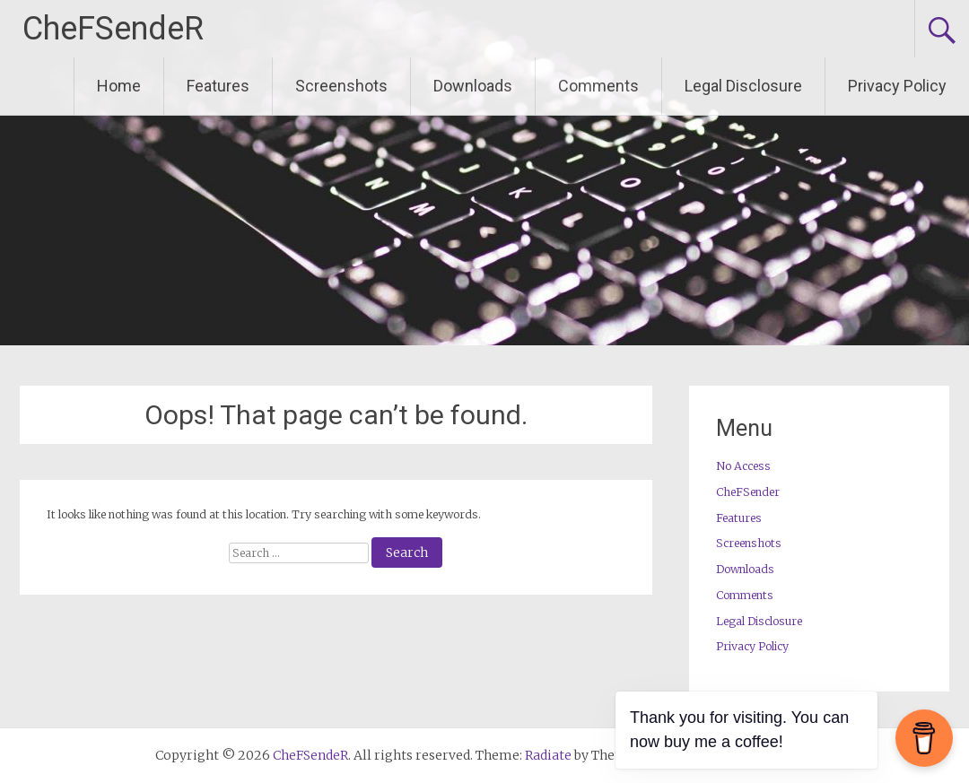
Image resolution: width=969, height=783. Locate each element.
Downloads (472, 85)
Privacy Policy (897, 85)
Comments (598, 85)
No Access (743, 466)
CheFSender (748, 492)
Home (119, 85)
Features (218, 85)
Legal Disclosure (743, 85)
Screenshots (341, 85)
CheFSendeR (113, 29)
